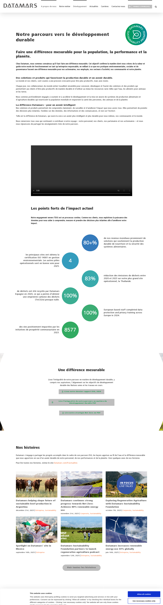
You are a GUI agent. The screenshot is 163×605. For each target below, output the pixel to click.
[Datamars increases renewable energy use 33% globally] (126, 529)
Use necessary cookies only (144, 587)
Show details (119, 600)
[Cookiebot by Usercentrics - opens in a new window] (15, 600)
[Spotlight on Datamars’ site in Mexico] (36, 529)
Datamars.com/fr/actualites (65, 463)
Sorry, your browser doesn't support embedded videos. (81, 170)
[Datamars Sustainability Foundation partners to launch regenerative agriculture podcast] (81, 529)
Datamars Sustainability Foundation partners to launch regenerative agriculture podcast (80, 549)
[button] (156, 6)
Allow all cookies (144, 580)
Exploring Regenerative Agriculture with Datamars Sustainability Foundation (126, 504)
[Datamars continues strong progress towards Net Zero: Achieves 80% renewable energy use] (81, 484)
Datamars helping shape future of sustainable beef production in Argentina (35, 504)
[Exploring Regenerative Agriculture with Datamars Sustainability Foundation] (126, 484)
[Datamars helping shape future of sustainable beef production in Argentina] (36, 484)
